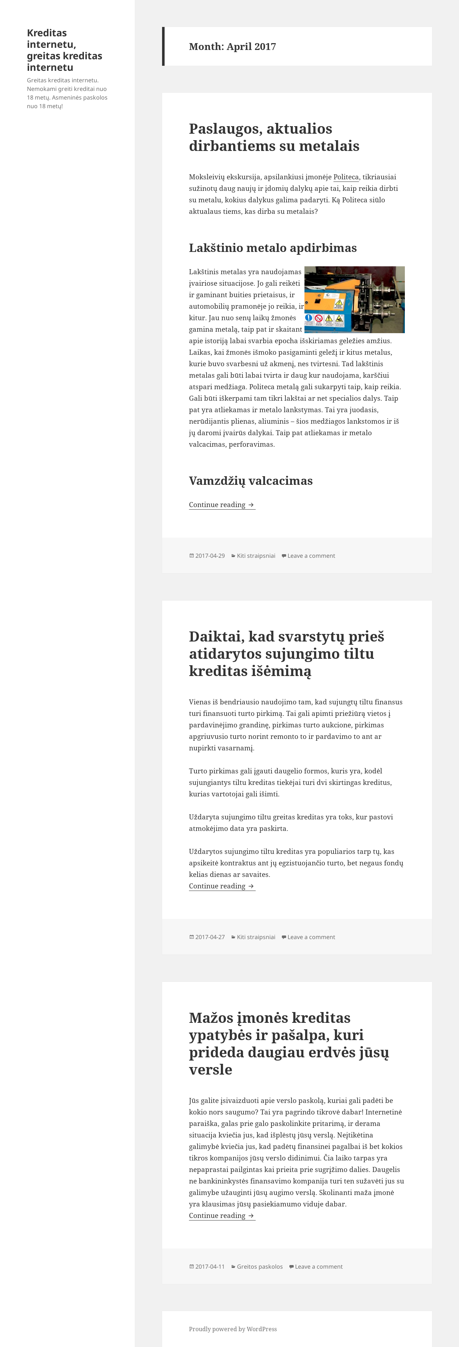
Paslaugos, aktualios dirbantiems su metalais (274, 137)
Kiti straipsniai (256, 556)
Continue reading (222, 504)
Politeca (346, 176)
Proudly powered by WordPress (233, 1329)
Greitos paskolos (260, 1266)
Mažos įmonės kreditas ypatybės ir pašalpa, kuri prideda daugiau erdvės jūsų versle (289, 1043)
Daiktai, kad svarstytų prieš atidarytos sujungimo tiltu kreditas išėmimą (286, 653)
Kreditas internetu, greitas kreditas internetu (64, 50)
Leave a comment (311, 556)
